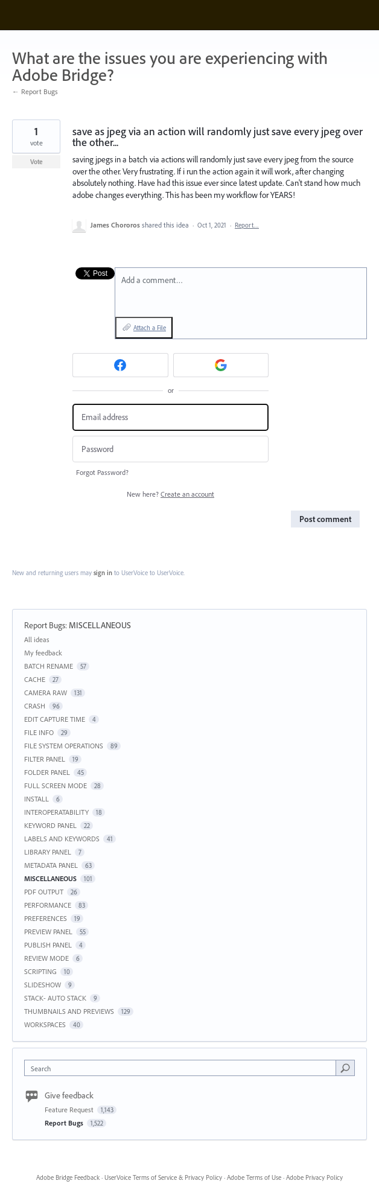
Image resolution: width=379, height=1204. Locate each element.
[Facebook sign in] (120, 365)
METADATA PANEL (51, 865)
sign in (103, 573)
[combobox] (183, 1067)
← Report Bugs (35, 91)
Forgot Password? (102, 472)
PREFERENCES (45, 918)
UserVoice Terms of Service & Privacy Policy (163, 1177)
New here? (170, 493)
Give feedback (69, 1095)
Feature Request (70, 1109)
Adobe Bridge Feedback (68, 1177)
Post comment (325, 519)
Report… (247, 225)
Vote (36, 162)
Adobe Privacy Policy (314, 1177)
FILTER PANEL (44, 758)
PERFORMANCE (47, 904)
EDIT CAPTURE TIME (54, 719)
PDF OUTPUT (43, 891)
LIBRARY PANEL (47, 851)
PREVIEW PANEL (48, 931)
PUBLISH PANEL (48, 944)
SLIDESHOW (42, 984)
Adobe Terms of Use (254, 1177)
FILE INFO (39, 732)
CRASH (34, 705)
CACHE (34, 679)
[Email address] (170, 417)
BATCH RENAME (48, 665)
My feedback (43, 652)
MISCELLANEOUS (100, 625)
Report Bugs (44, 625)
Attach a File (149, 327)
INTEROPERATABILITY (56, 812)
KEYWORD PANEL (50, 825)
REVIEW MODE (46, 958)
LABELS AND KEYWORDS (62, 838)
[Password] (170, 449)
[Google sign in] (221, 365)
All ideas (36, 639)
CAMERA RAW (45, 692)
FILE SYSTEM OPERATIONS (63, 745)
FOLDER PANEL (47, 772)
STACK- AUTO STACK (55, 997)
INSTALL (36, 798)
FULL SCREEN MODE (55, 785)
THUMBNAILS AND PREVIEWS (69, 1011)
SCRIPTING (40, 971)
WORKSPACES (45, 1024)
